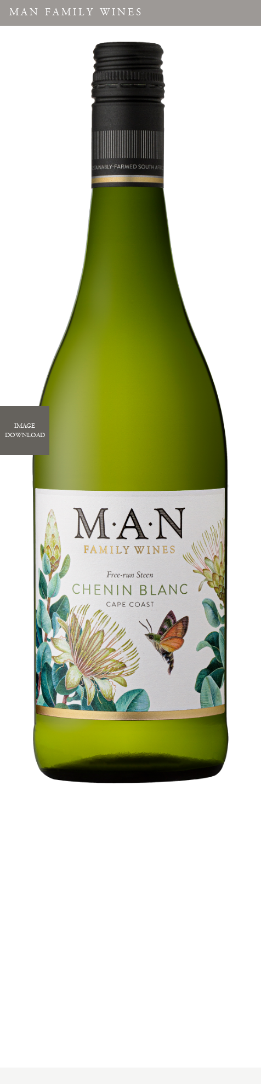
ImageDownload (25, 430)
